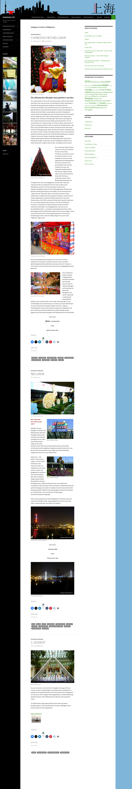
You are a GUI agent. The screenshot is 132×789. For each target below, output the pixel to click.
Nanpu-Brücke (43, 626)
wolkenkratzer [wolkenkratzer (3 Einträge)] (103, 107)
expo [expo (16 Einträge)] (105, 84)
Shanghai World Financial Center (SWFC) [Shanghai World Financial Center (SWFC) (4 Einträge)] (98, 101)
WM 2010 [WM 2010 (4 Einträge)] (88, 107)
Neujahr (37, 374)
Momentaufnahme (88, 17)
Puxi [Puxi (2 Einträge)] (98, 96)
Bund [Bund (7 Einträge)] (108, 81)
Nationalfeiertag (53, 752)
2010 (33, 624)
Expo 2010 (99, 17)
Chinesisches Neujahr (48, 38)
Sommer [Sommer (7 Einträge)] (92, 103)
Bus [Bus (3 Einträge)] (86, 85)
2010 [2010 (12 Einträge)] (87, 81)
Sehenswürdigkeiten (63, 17)
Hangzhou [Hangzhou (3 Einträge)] (104, 87)
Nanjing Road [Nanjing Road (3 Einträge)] (99, 92)
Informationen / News (37, 17)
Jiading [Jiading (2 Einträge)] (97, 89)
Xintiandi (45, 628)
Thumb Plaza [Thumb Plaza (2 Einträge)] (109, 103)
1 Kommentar (48, 41)
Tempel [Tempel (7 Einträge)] (102, 103)
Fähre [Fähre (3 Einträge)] (99, 87)
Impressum (107, 17)
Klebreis (60, 357)
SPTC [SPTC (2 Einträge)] (98, 103)
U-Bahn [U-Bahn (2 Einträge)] (95, 105)
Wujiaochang (36, 628)
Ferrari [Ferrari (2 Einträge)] (110, 85)
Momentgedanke (90, 154)
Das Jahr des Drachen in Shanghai (94, 65)
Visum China (88, 47)
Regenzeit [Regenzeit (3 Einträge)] (104, 96)
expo (44, 624)
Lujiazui (34, 626)
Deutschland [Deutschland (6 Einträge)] (97, 85)
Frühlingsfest (52, 357)
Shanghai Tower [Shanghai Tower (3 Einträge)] (97, 98)
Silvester (54, 360)
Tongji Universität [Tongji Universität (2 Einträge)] (89, 105)
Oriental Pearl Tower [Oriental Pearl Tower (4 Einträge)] (96, 94)
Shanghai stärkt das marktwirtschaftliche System (99, 69)
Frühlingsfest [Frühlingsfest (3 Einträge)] (94, 87)
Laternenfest (69, 357)
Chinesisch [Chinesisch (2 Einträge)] (89, 85)
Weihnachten (65, 752)
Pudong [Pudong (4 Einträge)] (94, 96)
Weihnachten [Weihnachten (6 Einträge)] (102, 105)
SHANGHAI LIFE (9, 17)
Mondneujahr (36, 360)
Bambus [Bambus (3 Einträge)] (98, 82)
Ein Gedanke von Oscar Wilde (93, 36)
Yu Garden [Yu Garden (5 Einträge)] (88, 110)
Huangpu (69, 624)
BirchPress (88, 128)
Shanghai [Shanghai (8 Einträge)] (89, 98)
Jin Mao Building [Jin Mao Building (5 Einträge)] (105, 90)
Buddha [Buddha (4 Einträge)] (103, 82)
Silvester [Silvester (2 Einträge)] (87, 103)
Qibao (86, 32)
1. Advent (38, 642)
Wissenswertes (51, 17)
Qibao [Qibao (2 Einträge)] (100, 96)
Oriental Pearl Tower (56, 626)
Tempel (61, 360)
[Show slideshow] (36, 714)
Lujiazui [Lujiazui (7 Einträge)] (88, 92)
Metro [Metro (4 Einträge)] (93, 92)
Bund (38, 624)
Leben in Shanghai (76, 17)
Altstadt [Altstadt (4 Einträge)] (93, 82)
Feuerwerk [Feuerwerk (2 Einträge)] (87, 87)
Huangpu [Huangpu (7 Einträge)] (88, 89)
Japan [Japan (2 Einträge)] (94, 89)
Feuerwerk (42, 357)
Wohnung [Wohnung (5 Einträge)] (95, 107)
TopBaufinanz (89, 121)
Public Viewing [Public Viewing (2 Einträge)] (88, 96)
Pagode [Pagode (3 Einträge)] (105, 94)
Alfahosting (88, 125)
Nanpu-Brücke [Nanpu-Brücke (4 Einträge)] (108, 92)
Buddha (34, 357)
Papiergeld (46, 360)
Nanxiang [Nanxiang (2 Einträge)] (87, 94)
